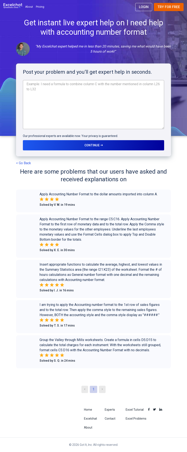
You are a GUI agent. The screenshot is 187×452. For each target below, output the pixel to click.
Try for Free (169, 7)
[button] (93, 202)
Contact (110, 418)
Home (88, 409)
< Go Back (23, 163)
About (29, 6)
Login (144, 7)
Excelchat (90, 418)
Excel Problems (136, 418)
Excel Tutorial (135, 409)
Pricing (40, 6)
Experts (110, 409)
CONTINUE (93, 145)
